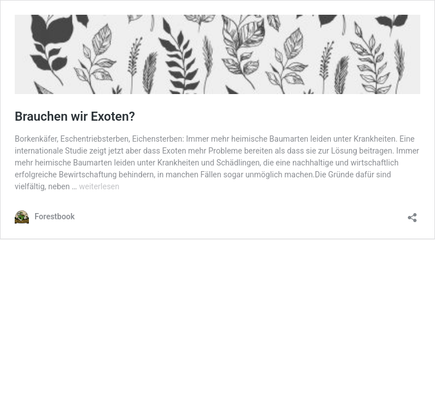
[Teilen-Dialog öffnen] (412, 214)
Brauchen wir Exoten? (75, 116)
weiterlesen (99, 186)
